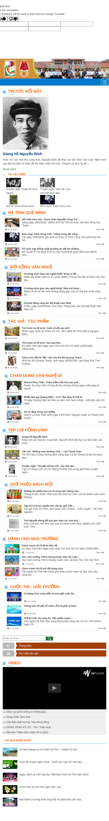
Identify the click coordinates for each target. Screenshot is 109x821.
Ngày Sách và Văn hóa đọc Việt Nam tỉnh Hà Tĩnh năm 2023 (53, 774)
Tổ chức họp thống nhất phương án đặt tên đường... (51, 248)
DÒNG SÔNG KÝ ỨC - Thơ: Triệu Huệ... (29, 727)
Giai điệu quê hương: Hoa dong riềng (27, 722)
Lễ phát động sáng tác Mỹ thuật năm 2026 (47, 303)
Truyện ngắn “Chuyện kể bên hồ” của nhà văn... (49, 466)
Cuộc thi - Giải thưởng (35, 586)
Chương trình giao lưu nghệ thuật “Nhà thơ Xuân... (52, 288)
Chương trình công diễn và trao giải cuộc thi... (50, 593)
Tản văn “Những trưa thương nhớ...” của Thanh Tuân (52, 451)
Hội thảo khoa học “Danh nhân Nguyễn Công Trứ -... (51, 219)
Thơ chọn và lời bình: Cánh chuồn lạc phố (45, 328)
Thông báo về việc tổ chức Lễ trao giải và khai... (51, 605)
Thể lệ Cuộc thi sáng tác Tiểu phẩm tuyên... (48, 618)
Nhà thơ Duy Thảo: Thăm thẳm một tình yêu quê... (52, 382)
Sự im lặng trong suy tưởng (39, 411)
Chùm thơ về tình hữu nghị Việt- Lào (40, 786)
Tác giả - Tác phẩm (28, 321)
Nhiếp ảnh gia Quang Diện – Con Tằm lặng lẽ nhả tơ (53, 397)
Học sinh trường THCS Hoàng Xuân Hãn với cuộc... (51, 557)
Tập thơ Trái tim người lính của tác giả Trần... (49, 505)
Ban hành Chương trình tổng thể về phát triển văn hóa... (51, 799)
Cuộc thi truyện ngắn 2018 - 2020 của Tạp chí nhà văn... (51, 761)
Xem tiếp (100, 229)
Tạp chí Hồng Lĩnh (27, 430)
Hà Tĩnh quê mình (27, 212)
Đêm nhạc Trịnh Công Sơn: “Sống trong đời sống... (50, 234)
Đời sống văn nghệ (31, 267)
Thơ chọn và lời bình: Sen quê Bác (41, 342)
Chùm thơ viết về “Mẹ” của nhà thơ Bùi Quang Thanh (52, 357)
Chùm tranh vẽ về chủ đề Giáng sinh (42, 568)
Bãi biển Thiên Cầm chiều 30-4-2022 (27, 732)
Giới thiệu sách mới (31, 484)
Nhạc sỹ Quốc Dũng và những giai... (27, 711)
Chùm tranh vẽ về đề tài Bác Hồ (39, 545)
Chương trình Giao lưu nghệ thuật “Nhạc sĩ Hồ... (51, 273)
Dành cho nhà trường (33, 538)
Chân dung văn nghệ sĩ (36, 375)
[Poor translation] (13, 19)
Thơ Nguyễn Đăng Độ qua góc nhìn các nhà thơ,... (52, 520)
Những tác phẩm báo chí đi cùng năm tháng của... (52, 491)
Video (14, 663)
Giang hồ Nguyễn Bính (22, 154)
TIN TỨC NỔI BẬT (24, 91)
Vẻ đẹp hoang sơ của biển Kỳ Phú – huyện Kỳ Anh (48, 749)
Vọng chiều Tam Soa (18, 716)
